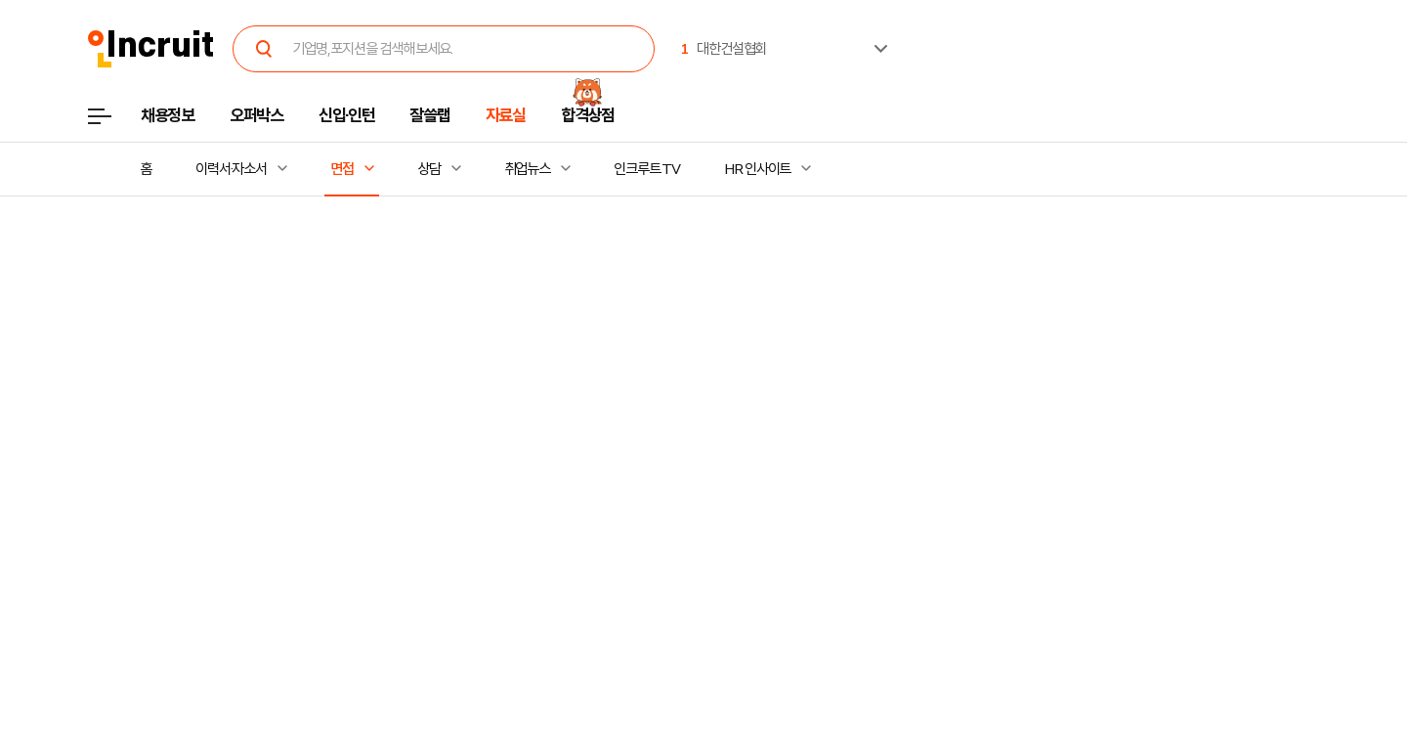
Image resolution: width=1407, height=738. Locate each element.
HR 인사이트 (757, 169)
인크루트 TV (647, 169)
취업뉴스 (527, 169)
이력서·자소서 (231, 169)
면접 (342, 169)
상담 (429, 169)
